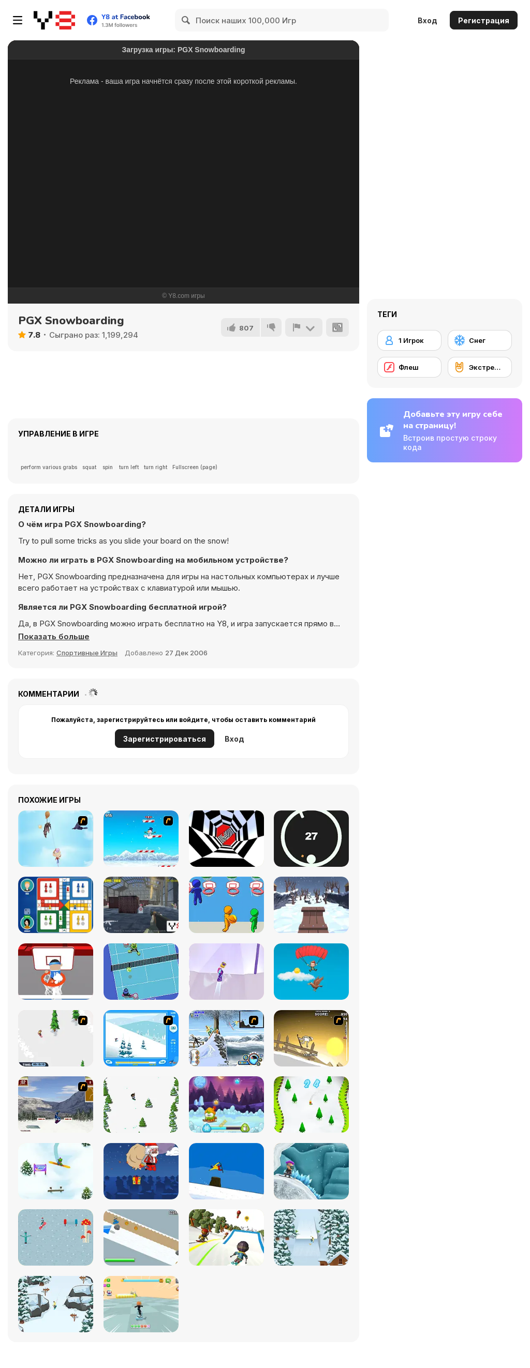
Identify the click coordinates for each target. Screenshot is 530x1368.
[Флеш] (409, 367)
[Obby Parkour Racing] (141, 1304)
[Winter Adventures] (226, 1104)
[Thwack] (141, 971)
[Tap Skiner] (141, 1104)
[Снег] (480, 340)
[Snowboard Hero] (55, 1171)
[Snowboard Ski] (311, 1104)
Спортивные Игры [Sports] (86, 653)
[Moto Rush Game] (226, 1038)
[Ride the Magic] (55, 1237)
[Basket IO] (226, 905)
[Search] (186, 20)
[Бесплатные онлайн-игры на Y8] (54, 20)
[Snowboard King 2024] (55, 1304)
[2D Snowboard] (55, 1038)
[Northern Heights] (226, 971)
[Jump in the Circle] (311, 838)
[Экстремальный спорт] (480, 367)
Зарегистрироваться (164, 738)
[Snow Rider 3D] (311, 905)
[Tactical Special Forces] (141, 905)
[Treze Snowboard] (226, 1171)
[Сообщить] (303, 327)
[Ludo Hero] (55, 905)
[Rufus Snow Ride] (141, 1038)
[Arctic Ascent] (141, 838)
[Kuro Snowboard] (141, 1237)
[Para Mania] (311, 971)
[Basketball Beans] (55, 971)
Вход (427, 20)
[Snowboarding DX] (55, 1104)
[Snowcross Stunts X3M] (311, 1171)
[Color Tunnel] (226, 838)
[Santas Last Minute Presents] (141, 1171)
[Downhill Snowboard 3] (311, 1038)
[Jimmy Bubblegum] (55, 838)
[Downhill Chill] (226, 1237)
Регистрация (483, 20)
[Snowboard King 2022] (311, 1237)
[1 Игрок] (409, 340)
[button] (54, 636)
